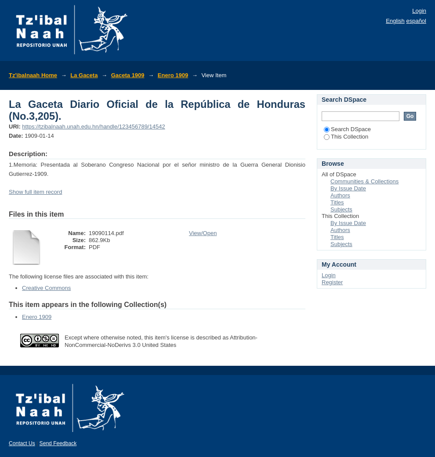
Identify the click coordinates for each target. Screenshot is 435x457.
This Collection (346, 136)
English (395, 21)
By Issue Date (348, 188)
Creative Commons (46, 288)
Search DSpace (347, 129)
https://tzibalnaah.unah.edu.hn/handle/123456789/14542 (93, 126)
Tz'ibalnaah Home (33, 75)
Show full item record (35, 192)
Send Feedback (58, 443)
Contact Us (22, 443)
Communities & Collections (364, 181)
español (416, 21)
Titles (337, 202)
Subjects (341, 209)
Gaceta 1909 (128, 75)
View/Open (203, 233)
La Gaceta (84, 75)
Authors (340, 195)
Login (419, 10)
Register (332, 282)
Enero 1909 (173, 75)
